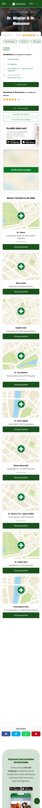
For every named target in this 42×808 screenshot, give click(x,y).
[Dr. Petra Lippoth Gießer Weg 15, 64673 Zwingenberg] (21, 411)
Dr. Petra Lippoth (21, 421)
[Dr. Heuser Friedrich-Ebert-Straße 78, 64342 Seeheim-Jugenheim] (21, 226)
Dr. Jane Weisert (21, 372)
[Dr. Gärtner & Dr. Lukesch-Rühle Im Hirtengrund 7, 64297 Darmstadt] (21, 506)
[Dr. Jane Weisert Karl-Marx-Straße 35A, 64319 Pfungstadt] (21, 365)
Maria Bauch (21, 283)
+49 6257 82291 (13, 59)
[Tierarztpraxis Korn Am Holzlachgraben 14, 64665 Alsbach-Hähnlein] (21, 597)
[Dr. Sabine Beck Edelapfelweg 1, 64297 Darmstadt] (21, 552)
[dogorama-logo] (18, 3)
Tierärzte (15, 12)
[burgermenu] (4, 3)
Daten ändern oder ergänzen (21, 114)
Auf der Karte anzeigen (21, 170)
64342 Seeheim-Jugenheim (27, 12)
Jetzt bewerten (21, 108)
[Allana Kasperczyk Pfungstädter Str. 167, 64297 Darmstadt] (21, 458)
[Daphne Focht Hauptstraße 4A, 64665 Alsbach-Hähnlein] (21, 318)
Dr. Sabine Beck (21, 562)
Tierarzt (6, 49)
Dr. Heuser (21, 232)
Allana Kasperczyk (21, 465)
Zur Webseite (12, 64)
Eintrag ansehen (21, 247)
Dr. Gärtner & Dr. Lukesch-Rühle (21, 514)
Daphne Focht (21, 328)
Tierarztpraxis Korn (21, 607)
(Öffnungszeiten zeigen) (15, 77)
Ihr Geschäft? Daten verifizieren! (21, 119)
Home (8, 12)
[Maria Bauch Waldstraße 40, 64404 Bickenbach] (21, 273)
